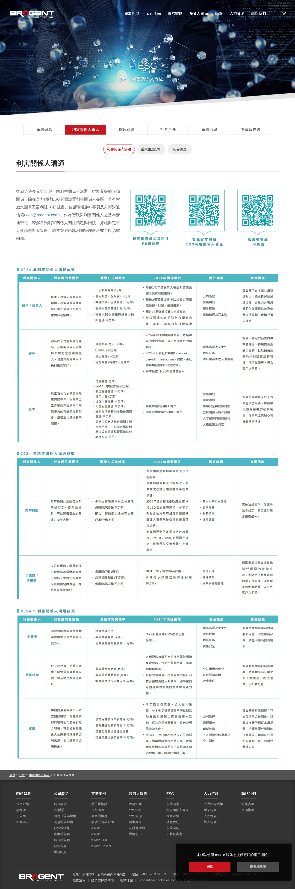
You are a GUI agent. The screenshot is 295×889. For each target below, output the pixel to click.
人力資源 (237, 13)
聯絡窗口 (135, 834)
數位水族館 (99, 804)
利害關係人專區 (85, 130)
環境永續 (127, 130)
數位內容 (60, 846)
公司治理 (135, 816)
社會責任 (168, 130)
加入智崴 (210, 822)
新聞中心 (22, 822)
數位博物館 (62, 828)
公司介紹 (22, 804)
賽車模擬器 (62, 834)
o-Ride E (97, 834)
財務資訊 (135, 804)
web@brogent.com (41, 215)
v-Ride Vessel (101, 846)
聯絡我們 (258, 13)
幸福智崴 (210, 810)
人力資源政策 (213, 804)
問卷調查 (180, 149)
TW (283, 13)
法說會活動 (137, 828)
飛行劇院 (60, 804)
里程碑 (21, 810)
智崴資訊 (41, 877)
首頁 (12, 775)
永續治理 (209, 130)
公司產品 (153, 13)
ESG (219, 13)
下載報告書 (250, 130)
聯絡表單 (247, 804)
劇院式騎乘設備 (65, 816)
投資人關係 (198, 13)
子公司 (21, 816)
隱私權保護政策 (102, 880)
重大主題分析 (151, 149)
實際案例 (175, 13)
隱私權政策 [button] (258, 866)
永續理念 (44, 130)
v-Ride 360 (99, 840)
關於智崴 (131, 13)
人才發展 (210, 816)
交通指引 (247, 810)
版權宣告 (79, 880)
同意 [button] (209, 866)
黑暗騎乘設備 (63, 822)
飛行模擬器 (62, 840)
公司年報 (135, 810)
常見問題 (60, 852)
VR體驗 (59, 810)
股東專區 (135, 822)
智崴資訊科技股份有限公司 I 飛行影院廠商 (32, 14)
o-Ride (96, 828)
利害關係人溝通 (119, 149)
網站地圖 (126, 880)
